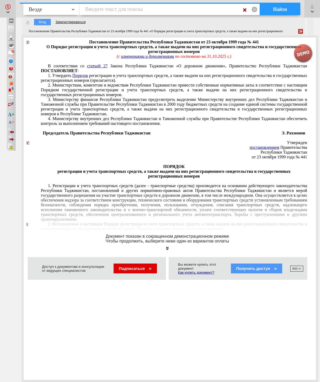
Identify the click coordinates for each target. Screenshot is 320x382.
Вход (42, 22)
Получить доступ (256, 268)
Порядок (80, 75)
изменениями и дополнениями (147, 56)
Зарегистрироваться (71, 22)
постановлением (264, 147)
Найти (280, 9)
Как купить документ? (196, 272)
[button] (8, 9)
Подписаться (135, 268)
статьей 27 (97, 66)
